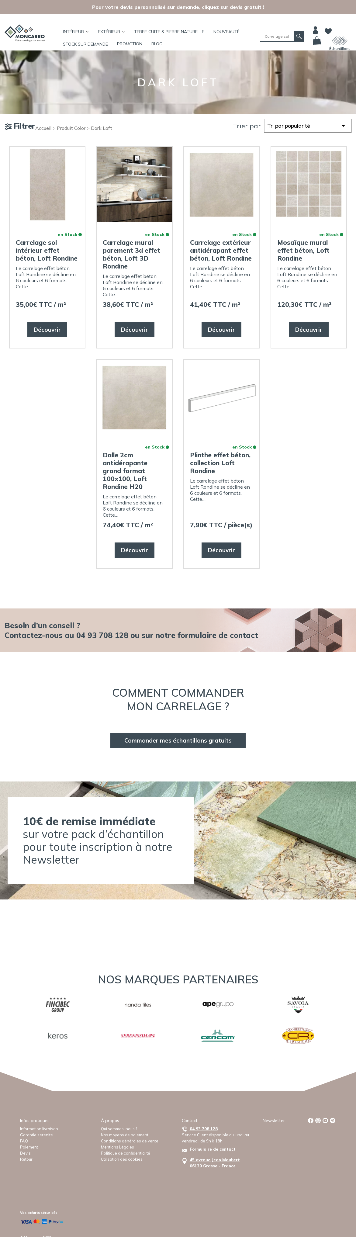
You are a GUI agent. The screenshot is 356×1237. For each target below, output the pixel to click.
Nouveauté (226, 31)
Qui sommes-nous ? (119, 1128)
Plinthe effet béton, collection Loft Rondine (220, 463)
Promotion (129, 44)
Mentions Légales (117, 1147)
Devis (25, 1153)
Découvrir (47, 329)
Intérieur (76, 32)
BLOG (156, 44)
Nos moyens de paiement (124, 1134)
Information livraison (39, 1128)
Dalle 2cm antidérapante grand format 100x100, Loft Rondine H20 (125, 470)
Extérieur (111, 32)
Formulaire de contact (213, 1149)
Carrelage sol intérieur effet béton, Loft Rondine (47, 250)
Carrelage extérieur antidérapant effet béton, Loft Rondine (221, 250)
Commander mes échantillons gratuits (178, 740)
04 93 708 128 (204, 1128)
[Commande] (307, 126)
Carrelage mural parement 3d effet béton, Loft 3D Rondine (131, 254)
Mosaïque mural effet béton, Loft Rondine (303, 250)
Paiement (29, 1147)
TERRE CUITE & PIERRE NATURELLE (169, 31)
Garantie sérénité (36, 1134)
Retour (26, 1159)
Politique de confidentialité (125, 1153)
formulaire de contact (218, 635)
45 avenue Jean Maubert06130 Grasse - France (215, 1162)
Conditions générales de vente (129, 1140)
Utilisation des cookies (122, 1159)
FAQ (24, 1140)
